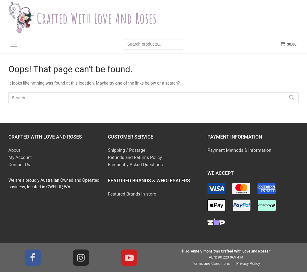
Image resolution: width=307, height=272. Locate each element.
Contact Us (18, 163)
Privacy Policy (247, 263)
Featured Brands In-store (131, 192)
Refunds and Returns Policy (133, 157)
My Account (19, 157)
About (13, 150)
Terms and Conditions (212, 263)
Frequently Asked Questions (134, 163)
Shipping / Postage (125, 150)
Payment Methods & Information (237, 150)
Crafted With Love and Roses (106, 17)
